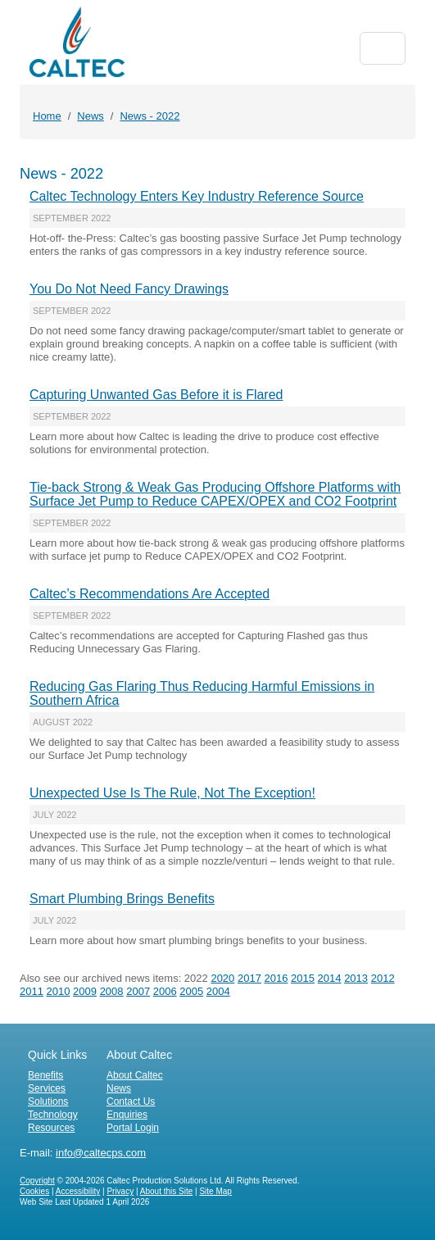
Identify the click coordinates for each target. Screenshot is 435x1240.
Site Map (215, 1191)
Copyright (37, 1180)
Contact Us (130, 1101)
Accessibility (78, 1191)
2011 (31, 991)
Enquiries (126, 1114)
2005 (191, 991)
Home (47, 116)
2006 (165, 991)
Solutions (48, 1101)
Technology (53, 1114)
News (90, 116)
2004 (218, 991)
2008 (112, 991)
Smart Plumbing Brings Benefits (122, 899)
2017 (249, 978)
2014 (330, 978)
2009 (85, 991)
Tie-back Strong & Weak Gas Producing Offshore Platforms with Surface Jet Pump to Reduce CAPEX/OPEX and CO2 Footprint (215, 494)
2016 (276, 978)
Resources (51, 1127)
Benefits (45, 1075)
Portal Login (132, 1127)
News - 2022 (149, 116)
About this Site (166, 1191)
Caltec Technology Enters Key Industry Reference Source (196, 196)
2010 (58, 991)
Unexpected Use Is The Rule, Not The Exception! (172, 793)
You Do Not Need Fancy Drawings (129, 289)
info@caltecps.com (101, 1153)
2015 (303, 978)
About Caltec (134, 1075)
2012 (383, 978)
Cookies (34, 1191)
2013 (356, 978)
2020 (222, 978)
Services (47, 1088)
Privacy (120, 1191)
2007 (138, 991)
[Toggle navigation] (383, 48)
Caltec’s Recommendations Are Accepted (149, 594)
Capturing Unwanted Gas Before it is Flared (156, 395)
